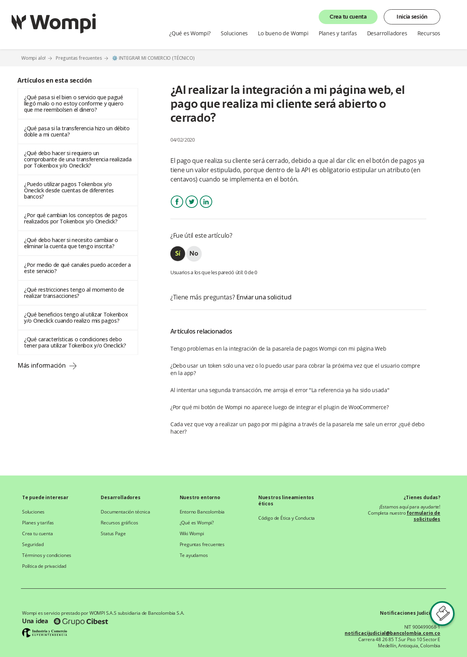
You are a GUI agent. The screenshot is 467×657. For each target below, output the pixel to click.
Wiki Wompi (192, 534)
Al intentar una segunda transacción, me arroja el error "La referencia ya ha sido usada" (280, 390)
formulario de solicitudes (423, 516)
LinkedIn (206, 208)
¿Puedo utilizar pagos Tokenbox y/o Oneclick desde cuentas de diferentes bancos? (69, 190)
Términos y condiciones (46, 555)
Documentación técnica (125, 512)
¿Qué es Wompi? (190, 33)
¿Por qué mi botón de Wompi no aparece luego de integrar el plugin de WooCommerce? (279, 407)
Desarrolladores (387, 33)
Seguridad (32, 544)
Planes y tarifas (338, 33)
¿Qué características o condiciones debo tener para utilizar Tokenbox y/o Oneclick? (75, 342)
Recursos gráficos (119, 523)
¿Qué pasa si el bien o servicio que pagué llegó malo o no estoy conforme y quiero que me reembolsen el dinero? (73, 103)
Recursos (428, 33)
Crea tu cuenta (348, 17)
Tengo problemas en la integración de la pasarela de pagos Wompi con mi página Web (278, 348)
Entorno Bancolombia (202, 512)
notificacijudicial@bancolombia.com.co (392, 633)
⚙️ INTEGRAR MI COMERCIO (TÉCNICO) (153, 58)
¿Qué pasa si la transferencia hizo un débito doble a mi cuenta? (77, 131)
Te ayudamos (194, 555)
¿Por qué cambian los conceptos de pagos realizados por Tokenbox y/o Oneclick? (75, 218)
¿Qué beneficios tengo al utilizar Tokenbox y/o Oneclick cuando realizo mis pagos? (76, 317)
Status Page (113, 534)
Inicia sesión (412, 17)
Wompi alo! (33, 58)
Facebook (177, 208)
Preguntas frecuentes (79, 58)
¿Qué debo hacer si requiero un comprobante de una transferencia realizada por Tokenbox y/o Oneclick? (77, 159)
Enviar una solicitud (263, 297)
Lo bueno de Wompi (283, 33)
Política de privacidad (44, 566)
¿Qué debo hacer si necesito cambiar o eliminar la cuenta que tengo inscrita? (71, 243)
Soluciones (234, 33)
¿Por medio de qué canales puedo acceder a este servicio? (77, 268)
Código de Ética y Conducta (286, 518)
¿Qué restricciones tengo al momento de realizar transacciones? (74, 292)
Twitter (191, 208)
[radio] (177, 253)
